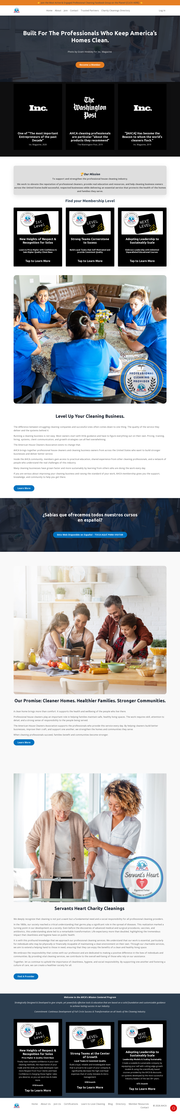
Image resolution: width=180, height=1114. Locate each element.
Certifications (71, 1104)
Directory (121, 1104)
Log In (162, 10)
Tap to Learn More (38, 261)
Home (49, 10)
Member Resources (139, 1104)
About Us (46, 1104)
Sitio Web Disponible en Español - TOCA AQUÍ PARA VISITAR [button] (90, 535)
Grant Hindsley (85, 51)
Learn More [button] (24, 488)
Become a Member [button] (90, 64)
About (58, 10)
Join (66, 10)
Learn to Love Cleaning (93, 1104)
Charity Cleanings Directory (115, 10)
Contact (74, 10)
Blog (110, 1104)
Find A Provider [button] (25, 976)
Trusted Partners (90, 10)
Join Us (57, 1104)
